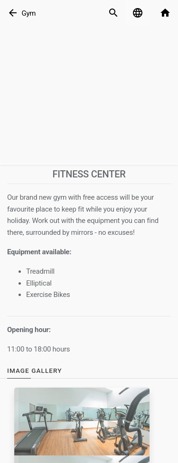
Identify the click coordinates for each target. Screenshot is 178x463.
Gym (28, 13)
